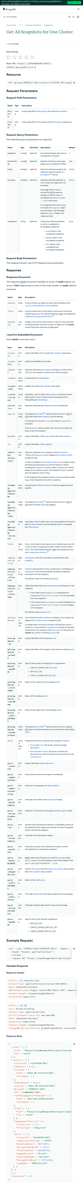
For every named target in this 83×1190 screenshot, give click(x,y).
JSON (23, 280)
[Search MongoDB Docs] (69, 17)
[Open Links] (78, 9)
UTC (68, 413)
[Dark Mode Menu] (78, 17)
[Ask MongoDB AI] (73, 17)
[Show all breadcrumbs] (21, 25)
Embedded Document (38, 304)
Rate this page (12, 52)
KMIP (27, 857)
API (47, 189)
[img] (8, 56)
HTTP (52, 191)
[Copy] (74, 81)
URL (61, 313)
